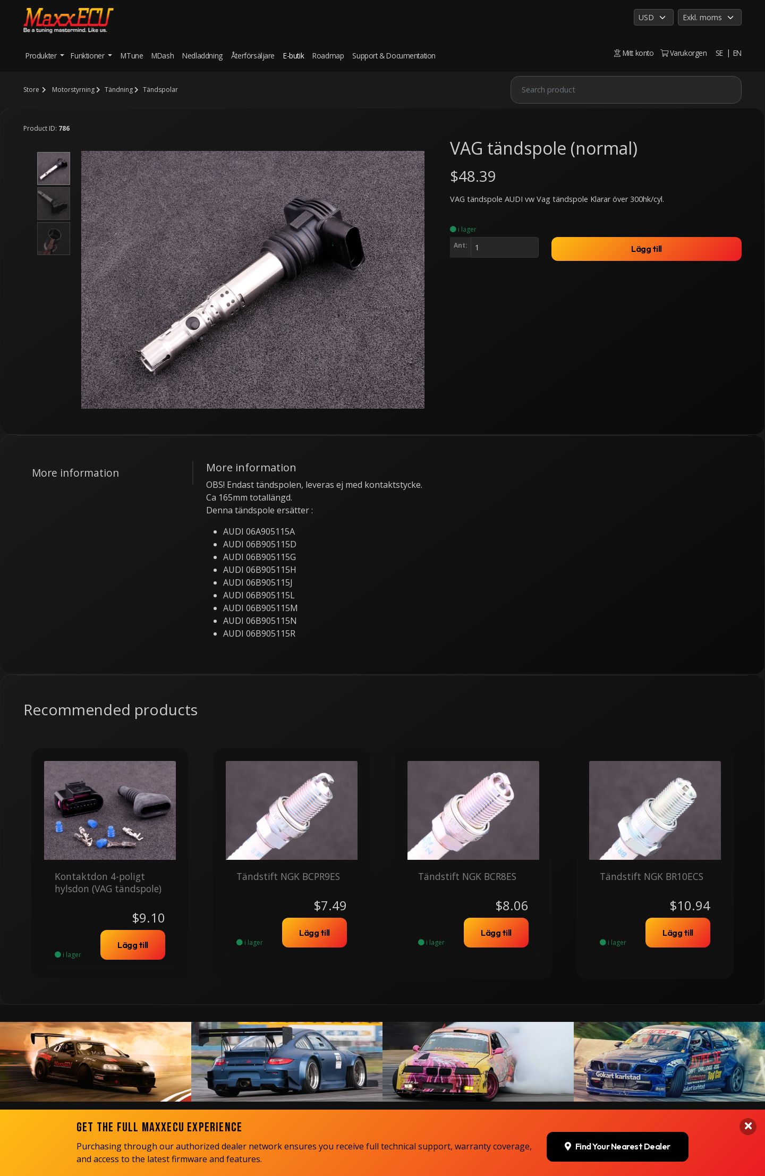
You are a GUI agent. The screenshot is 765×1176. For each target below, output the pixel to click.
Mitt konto (633, 53)
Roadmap (328, 55)
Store (31, 89)
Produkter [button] (42, 55)
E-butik (293, 55)
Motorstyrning (73, 89)
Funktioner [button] (88, 55)
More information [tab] (75, 473)
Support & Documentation (394, 55)
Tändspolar (160, 89)
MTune (132, 55)
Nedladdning (202, 55)
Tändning (119, 89)
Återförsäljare (253, 55)
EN (737, 53)
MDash (162, 55)
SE (719, 53)
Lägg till (646, 248)
